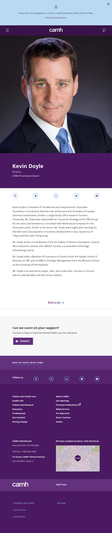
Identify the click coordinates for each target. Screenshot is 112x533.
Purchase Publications (67, 405)
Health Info (18, 400)
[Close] (108, 4)
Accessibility (19, 516)
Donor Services (63, 417)
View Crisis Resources (56, 17)
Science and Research (22, 405)
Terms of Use (19, 510)
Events (59, 421)
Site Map (61, 503)
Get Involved (18, 417)
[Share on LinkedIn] (56, 196)
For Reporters (63, 413)
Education (17, 409)
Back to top (56, 302)
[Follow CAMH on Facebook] (36, 379)
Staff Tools (61, 484)
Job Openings (62, 400)
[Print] (96, 196)
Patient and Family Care (24, 396)
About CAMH (62, 396)
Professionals (19, 413)
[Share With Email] (76, 196)
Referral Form (63, 409)
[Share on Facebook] (15, 196)
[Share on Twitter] (35, 196)
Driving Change (19, 421)
